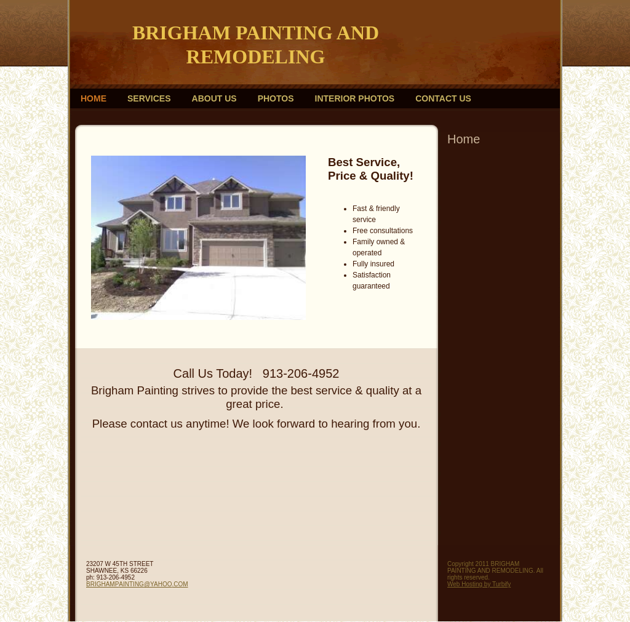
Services (149, 98)
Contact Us (443, 98)
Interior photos (355, 98)
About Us (214, 98)
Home (93, 98)
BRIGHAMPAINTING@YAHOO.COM (137, 584)
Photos (276, 98)
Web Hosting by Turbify (479, 584)
